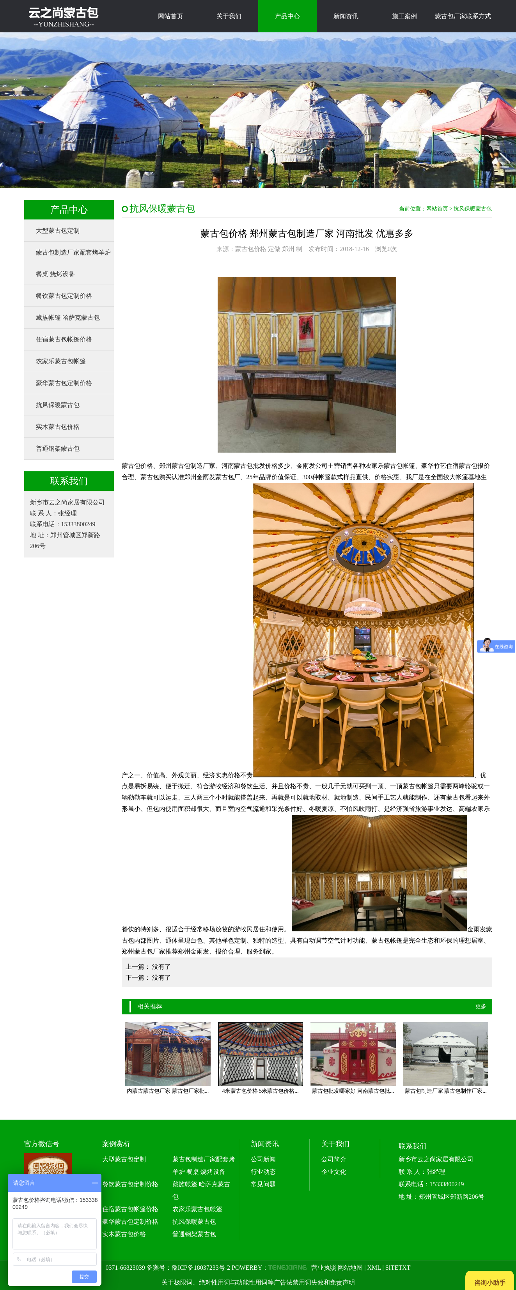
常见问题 (263, 1184)
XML (374, 1267)
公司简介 (333, 1159)
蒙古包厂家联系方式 (463, 16)
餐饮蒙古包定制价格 (64, 295)
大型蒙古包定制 (58, 230)
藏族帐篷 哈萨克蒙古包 (68, 317)
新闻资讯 (345, 16)
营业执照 (323, 1267)
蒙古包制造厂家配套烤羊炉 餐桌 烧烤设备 (73, 263)
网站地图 (350, 1267)
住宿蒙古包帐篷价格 (64, 339)
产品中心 (287, 16)
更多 (480, 1006)
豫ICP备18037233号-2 (201, 1267)
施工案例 (404, 16)
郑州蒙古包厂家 (143, 951)
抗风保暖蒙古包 (58, 405)
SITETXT (398, 1267)
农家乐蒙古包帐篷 (61, 361)
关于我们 (228, 16)
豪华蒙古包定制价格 (64, 383)
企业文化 (333, 1171)
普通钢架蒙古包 (58, 448)
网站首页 (170, 16)
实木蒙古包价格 (58, 426)
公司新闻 (263, 1159)
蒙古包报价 (474, 465)
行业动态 (263, 1171)
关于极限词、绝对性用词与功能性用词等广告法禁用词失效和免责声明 (258, 1282)
